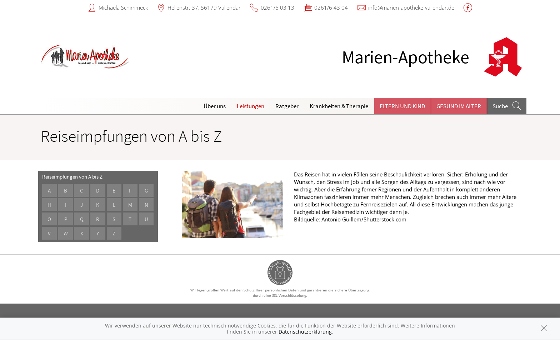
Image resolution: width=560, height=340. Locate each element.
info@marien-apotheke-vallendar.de (411, 7)
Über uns (215, 106)
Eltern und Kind (402, 106)
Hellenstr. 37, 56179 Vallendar (204, 7)
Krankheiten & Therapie (339, 106)
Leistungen (250, 106)
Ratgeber (287, 106)
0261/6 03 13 (277, 7)
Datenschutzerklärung (305, 331)
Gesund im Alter (458, 106)
